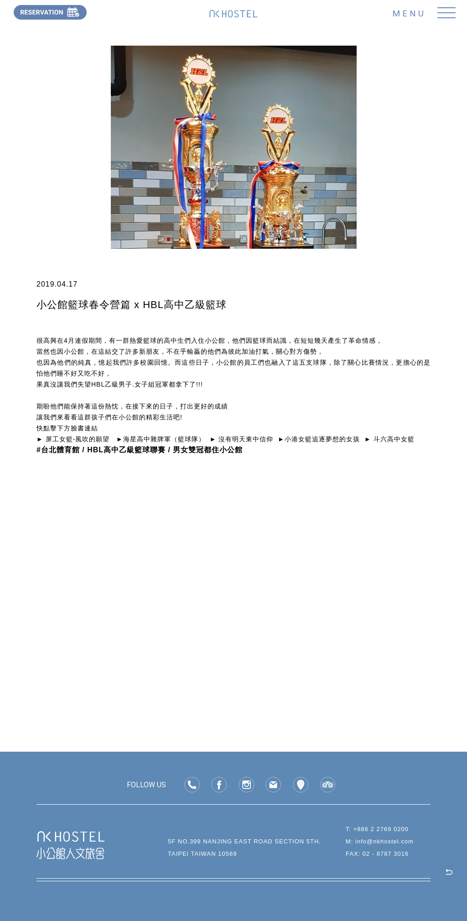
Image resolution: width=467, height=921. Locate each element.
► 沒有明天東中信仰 (242, 439)
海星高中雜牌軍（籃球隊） (164, 439)
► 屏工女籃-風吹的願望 (72, 439)
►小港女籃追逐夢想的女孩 (319, 439)
